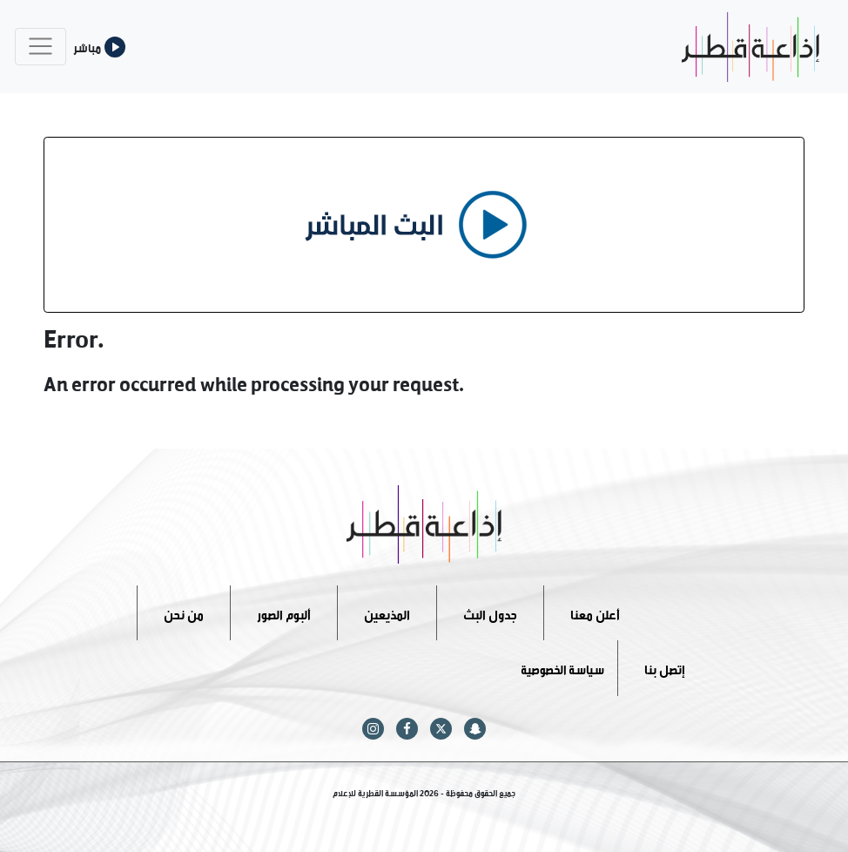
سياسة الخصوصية (562, 668)
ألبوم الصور (284, 612)
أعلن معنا (595, 612)
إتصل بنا (664, 667)
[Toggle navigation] (40, 46)
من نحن (184, 612)
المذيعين (387, 612)
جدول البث (490, 612)
